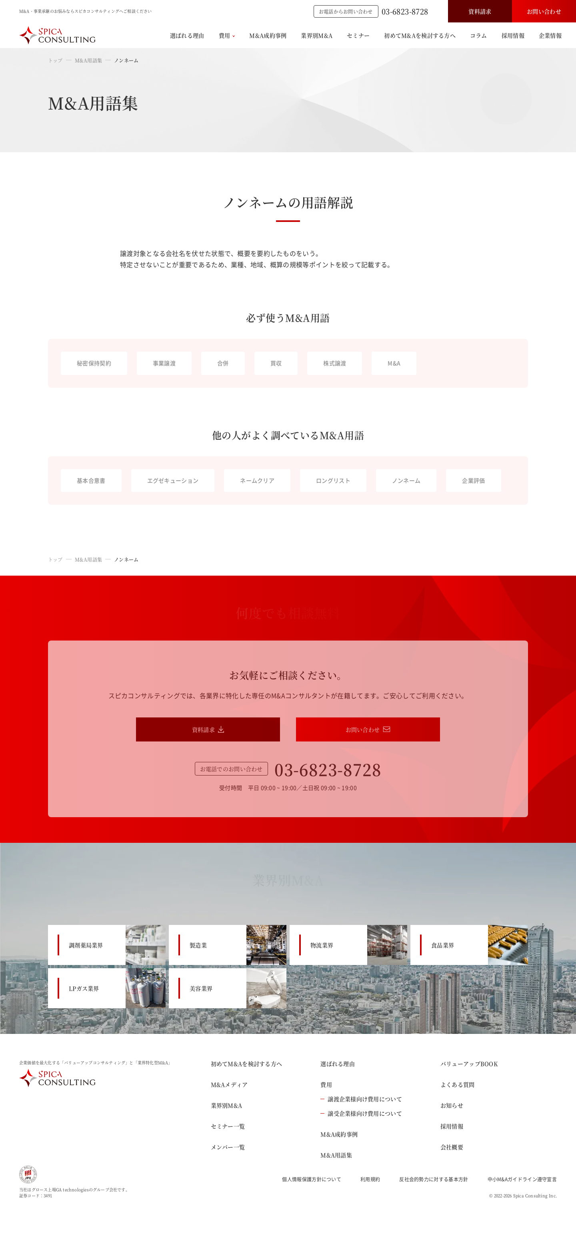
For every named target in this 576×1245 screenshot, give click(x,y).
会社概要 (451, 1147)
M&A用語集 (88, 60)
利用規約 (370, 1179)
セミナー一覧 (228, 1126)
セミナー (358, 35)
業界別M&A (316, 35)
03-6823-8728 (405, 11)
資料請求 (479, 11)
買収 (276, 363)
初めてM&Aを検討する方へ (420, 35)
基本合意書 (91, 480)
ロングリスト (333, 480)
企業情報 (550, 35)
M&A (394, 363)
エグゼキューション (173, 480)
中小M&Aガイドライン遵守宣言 (522, 1179)
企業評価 (473, 480)
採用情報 (513, 35)
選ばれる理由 (187, 35)
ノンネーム (406, 480)
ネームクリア (257, 480)
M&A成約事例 (267, 35)
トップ (55, 60)
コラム (478, 35)
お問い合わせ (544, 11)
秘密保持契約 (94, 363)
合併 (223, 363)
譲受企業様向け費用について (361, 1113)
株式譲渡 (334, 363)
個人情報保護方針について (311, 1179)
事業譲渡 (164, 363)
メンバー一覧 (228, 1147)
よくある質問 (457, 1084)
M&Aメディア (229, 1084)
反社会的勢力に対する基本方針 (433, 1179)
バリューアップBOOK (469, 1064)
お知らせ (451, 1105)
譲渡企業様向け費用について (361, 1099)
